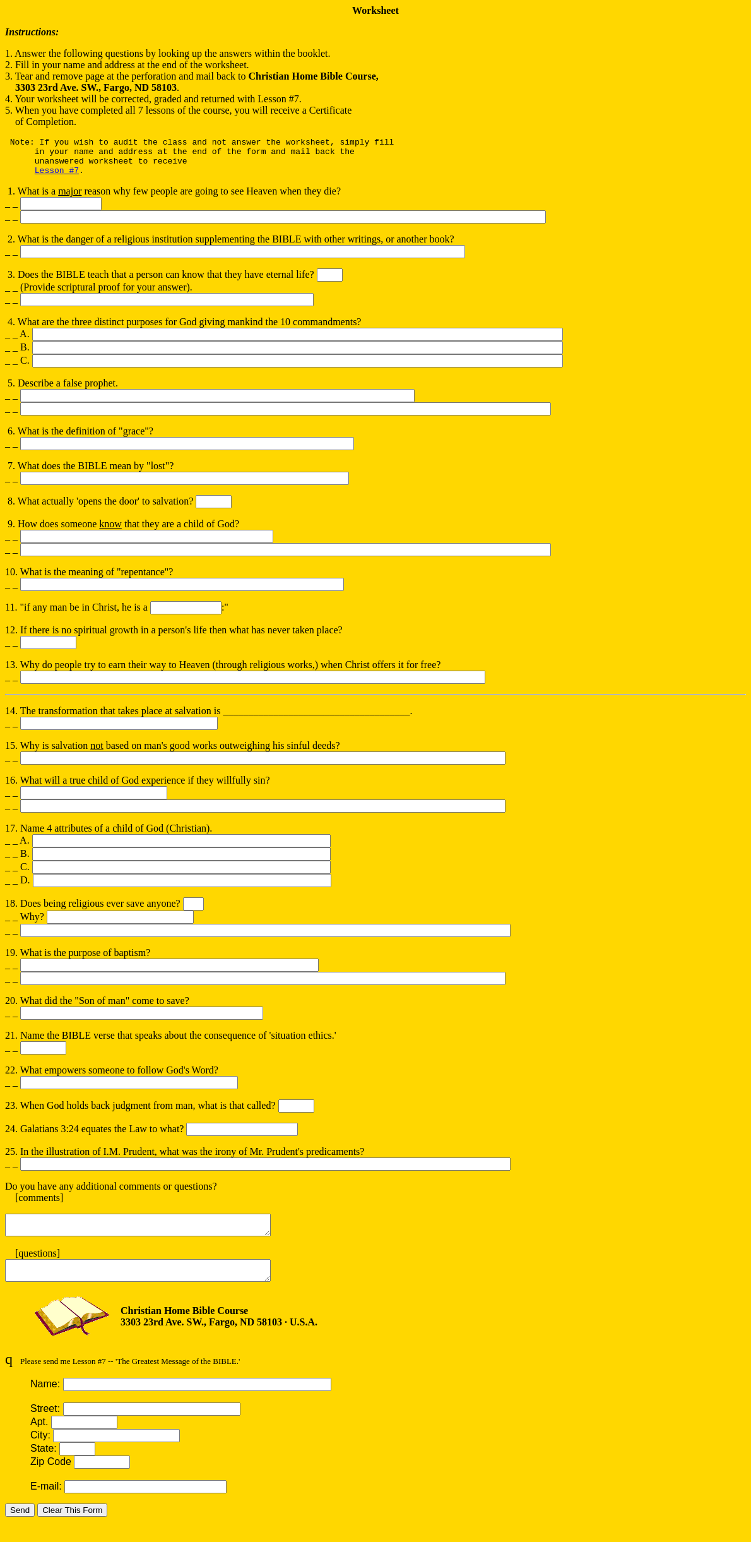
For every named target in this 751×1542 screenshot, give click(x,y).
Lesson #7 (57, 177)
